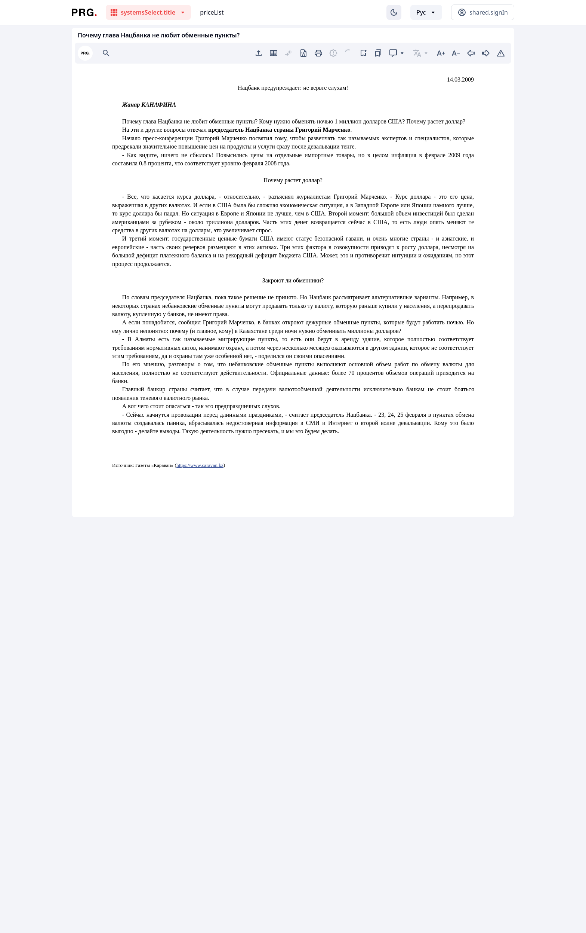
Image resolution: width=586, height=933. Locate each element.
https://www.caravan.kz (199, 465)
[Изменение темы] (393, 12)
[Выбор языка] (426, 12)
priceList (211, 12)
